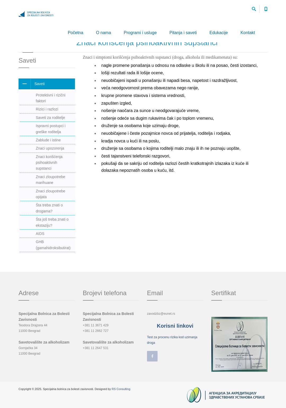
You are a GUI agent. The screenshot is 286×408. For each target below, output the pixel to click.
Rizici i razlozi (47, 109)
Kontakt (247, 32)
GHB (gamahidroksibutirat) (53, 245)
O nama (103, 32)
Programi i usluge (140, 32)
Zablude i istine (48, 140)
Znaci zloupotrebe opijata (50, 194)
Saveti (32, 83)
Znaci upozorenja (50, 148)
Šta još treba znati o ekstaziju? (52, 222)
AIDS (40, 233)
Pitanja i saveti (183, 32)
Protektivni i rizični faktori (50, 98)
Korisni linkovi (175, 326)
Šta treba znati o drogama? (49, 208)
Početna (75, 32)
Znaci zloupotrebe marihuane (50, 180)
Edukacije (218, 32)
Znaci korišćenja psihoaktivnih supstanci (49, 163)
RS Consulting (121, 389)
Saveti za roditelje (50, 117)
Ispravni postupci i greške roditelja (50, 129)
